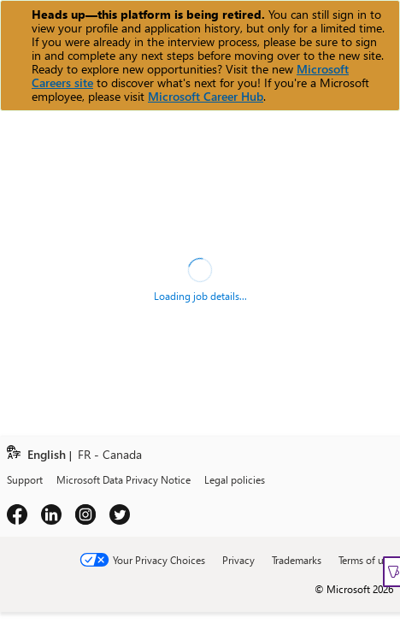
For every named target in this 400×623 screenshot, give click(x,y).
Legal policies (234, 479)
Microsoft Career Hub (205, 96)
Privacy (238, 560)
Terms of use (365, 560)
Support (25, 479)
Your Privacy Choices (159, 560)
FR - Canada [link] (110, 455)
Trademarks (296, 560)
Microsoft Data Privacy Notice (123, 479)
